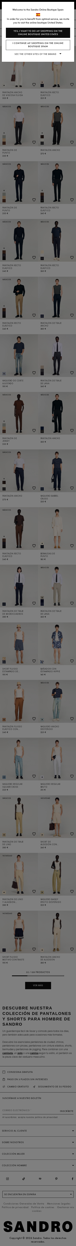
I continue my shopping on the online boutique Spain (38, 45)
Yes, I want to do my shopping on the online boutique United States (38, 33)
